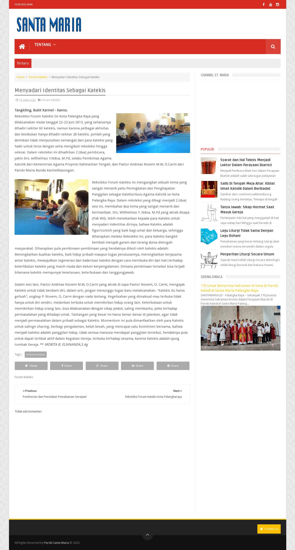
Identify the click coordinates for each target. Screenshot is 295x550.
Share (66, 365)
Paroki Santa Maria (56, 542)
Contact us (269, 529)
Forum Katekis (38, 77)
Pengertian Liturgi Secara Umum (247, 254)
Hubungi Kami (24, 4)
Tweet (31, 365)
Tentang (42, 45)
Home (21, 77)
